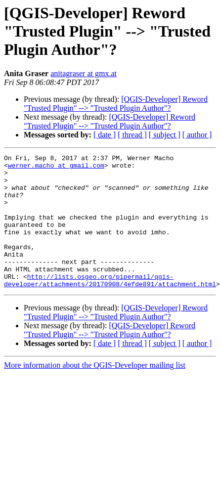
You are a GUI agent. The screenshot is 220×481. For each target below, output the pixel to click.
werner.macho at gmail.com (56, 168)
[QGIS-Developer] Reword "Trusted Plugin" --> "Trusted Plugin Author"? (116, 103)
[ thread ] (132, 135)
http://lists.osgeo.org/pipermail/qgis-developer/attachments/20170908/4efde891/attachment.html (110, 306)
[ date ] (104, 135)
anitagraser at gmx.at (83, 73)
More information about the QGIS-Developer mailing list (94, 392)
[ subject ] (164, 135)
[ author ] (197, 135)
